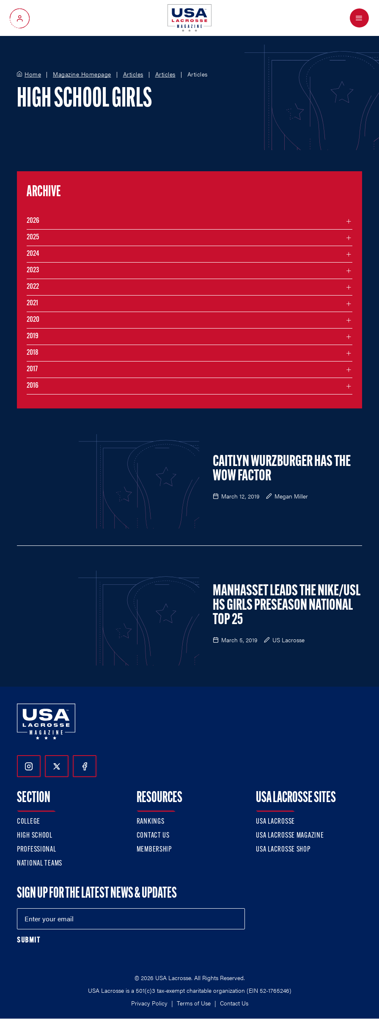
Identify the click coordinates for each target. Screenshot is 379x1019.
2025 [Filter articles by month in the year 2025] (33, 237)
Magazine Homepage (82, 74)
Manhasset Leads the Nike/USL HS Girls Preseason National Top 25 (286, 606)
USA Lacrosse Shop (283, 850)
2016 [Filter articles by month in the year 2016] (32, 386)
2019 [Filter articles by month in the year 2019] (32, 336)
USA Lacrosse (275, 822)
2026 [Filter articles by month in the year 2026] (33, 221)
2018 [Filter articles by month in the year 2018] (32, 353)
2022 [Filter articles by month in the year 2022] (33, 287)
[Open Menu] (359, 17)
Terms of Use (194, 1003)
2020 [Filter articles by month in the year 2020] (33, 320)
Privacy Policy (149, 1003)
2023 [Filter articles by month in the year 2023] (33, 270)
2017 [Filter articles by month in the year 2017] (32, 369)
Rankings (151, 822)
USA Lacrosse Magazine (290, 836)
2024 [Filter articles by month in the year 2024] (33, 254)
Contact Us (153, 836)
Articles (133, 74)
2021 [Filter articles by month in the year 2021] (32, 303)
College (28, 822)
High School (34, 836)
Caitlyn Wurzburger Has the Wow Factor (282, 469)
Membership (154, 850)
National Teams (39, 864)
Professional (36, 850)
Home (33, 74)
